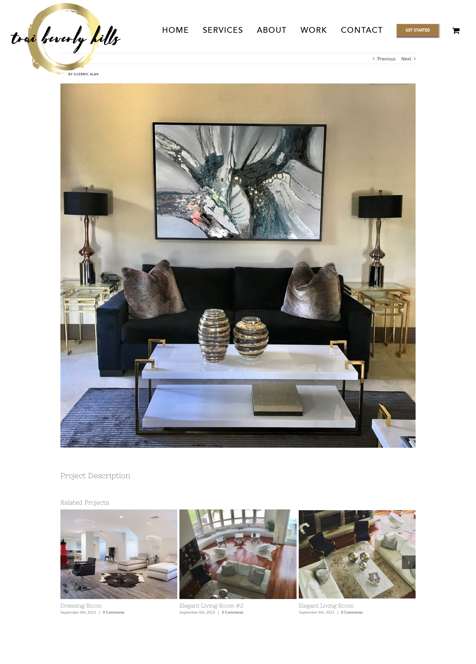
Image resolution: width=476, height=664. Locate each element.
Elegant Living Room (326, 605)
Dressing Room (81, 605)
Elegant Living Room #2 (211, 605)
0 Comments (113, 612)
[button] (67, 562)
